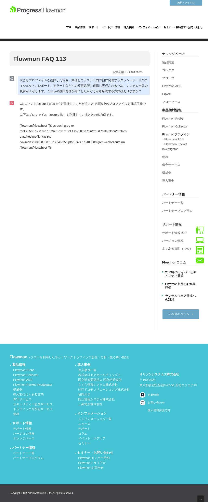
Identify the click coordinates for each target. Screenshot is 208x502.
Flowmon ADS (171, 86)
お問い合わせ (156, 402)
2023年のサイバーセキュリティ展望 (180, 273)
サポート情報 (22, 428)
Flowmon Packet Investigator (32, 384)
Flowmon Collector (174, 126)
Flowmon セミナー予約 (94, 458)
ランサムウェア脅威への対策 (180, 297)
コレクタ (168, 70)
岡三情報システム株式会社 (96, 399)
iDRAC (166, 94)
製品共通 (168, 62)
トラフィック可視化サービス (33, 409)
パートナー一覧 (172, 202)
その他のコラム (180, 314)
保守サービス (171, 164)
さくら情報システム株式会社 (98, 384)
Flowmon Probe (172, 118)
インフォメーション (148, 27)
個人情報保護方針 (159, 410)
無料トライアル (185, 2)
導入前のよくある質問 (28, 394)
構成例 (166, 172)
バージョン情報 (172, 240)
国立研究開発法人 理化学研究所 (100, 379)
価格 (165, 157)
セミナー (84, 443)
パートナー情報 (111, 27)
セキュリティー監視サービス (33, 404)
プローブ (168, 78)
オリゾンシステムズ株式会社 (159, 374)
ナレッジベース (24, 438)
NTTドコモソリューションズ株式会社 (104, 389)
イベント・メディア (92, 438)
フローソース (171, 102)
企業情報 (153, 394)
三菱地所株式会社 (90, 404)
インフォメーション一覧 (95, 419)
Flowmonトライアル (92, 462)
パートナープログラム (177, 210)
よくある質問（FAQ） (177, 248)
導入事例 (128, 27)
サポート (94, 27)
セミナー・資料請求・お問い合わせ (183, 27)
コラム (82, 433)
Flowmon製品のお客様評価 (180, 285)
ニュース (84, 423)
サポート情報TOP (174, 232)
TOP (68, 27)
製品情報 (80, 27)
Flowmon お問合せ (91, 467)
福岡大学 (84, 394)
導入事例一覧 (87, 370)
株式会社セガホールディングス (99, 375)
